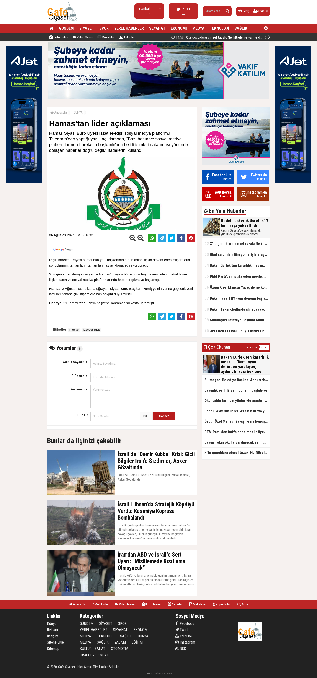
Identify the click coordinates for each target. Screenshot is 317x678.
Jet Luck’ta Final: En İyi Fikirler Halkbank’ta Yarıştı (237, 330)
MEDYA (198, 28)
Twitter (183, 629)
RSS (180, 648)
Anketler (127, 37)
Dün (256, 347)
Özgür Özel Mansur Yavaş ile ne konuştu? (237, 287)
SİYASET (86, 28)
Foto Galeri (58, 37)
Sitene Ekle (55, 642)
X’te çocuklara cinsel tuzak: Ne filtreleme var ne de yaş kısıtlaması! (237, 243)
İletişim (52, 636)
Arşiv (242, 604)
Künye (51, 623)
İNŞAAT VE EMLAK (94, 655)
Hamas (74, 329)
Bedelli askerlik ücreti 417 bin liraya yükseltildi (221, 37)
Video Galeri (83, 37)
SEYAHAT (157, 28)
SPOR (104, 28)
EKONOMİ (179, 28)
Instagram (185, 642)
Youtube (183, 636)
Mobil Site (100, 604)
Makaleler (105, 37)
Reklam (52, 629)
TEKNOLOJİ (219, 28)
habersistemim (163, 673)
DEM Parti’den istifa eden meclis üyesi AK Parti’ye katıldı (237, 276)
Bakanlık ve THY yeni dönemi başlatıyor (237, 298)
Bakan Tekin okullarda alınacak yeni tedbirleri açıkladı (237, 309)
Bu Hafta (264, 347)
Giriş (244, 11)
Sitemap (53, 648)
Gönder (164, 416)
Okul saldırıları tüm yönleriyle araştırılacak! (237, 254)
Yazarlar (175, 604)
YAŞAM (120, 642)
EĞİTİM (137, 642)
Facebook (184, 623)
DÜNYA (78, 112)
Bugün (249, 347)
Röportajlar (221, 604)
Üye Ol (260, 11)
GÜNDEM (66, 28)
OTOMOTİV (119, 648)
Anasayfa (58, 112)
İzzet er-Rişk (91, 329)
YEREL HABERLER (129, 28)
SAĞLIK (241, 28)
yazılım (149, 673)
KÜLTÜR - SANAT (92, 648)
